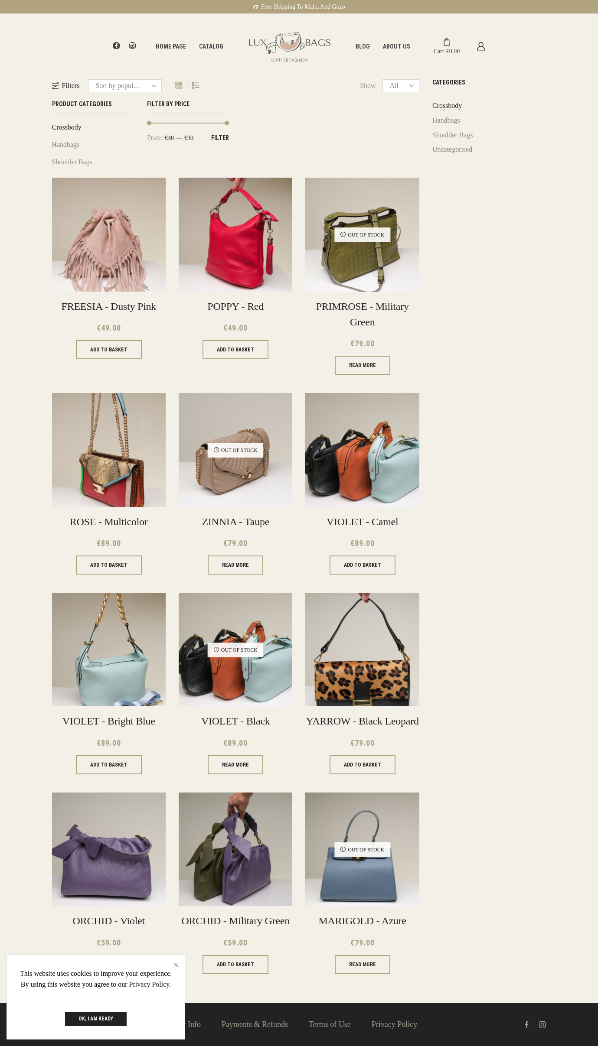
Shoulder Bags (72, 162)
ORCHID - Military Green (235, 920)
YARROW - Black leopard (362, 721)
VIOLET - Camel (362, 521)
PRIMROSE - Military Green (362, 314)
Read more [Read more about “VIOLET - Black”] (235, 765)
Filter (220, 137)
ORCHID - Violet (109, 920)
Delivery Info (180, 1024)
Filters (66, 85)
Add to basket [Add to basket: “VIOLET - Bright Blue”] (108, 765)
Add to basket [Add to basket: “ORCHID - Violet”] (108, 965)
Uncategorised (452, 149)
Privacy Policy (395, 1024)
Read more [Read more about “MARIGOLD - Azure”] (362, 965)
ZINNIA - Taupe (235, 521)
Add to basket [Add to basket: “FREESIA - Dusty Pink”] (108, 350)
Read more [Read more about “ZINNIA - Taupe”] (235, 565)
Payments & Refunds (255, 1024)
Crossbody (67, 127)
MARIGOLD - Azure (362, 920)
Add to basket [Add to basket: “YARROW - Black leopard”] (362, 765)
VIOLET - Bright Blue (108, 721)
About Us (396, 46)
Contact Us (120, 1024)
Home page (171, 46)
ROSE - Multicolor (109, 521)
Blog (363, 46)
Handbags (66, 144)
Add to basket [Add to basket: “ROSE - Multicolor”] (108, 565)
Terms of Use (330, 1024)
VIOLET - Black (235, 721)
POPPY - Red (235, 306)
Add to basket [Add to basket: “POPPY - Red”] (235, 350)
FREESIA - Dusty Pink (109, 306)
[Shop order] (125, 85)
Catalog (211, 46)
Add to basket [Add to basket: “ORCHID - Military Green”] (235, 965)
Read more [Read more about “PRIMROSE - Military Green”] (362, 365)
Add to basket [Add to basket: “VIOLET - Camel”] (362, 565)
